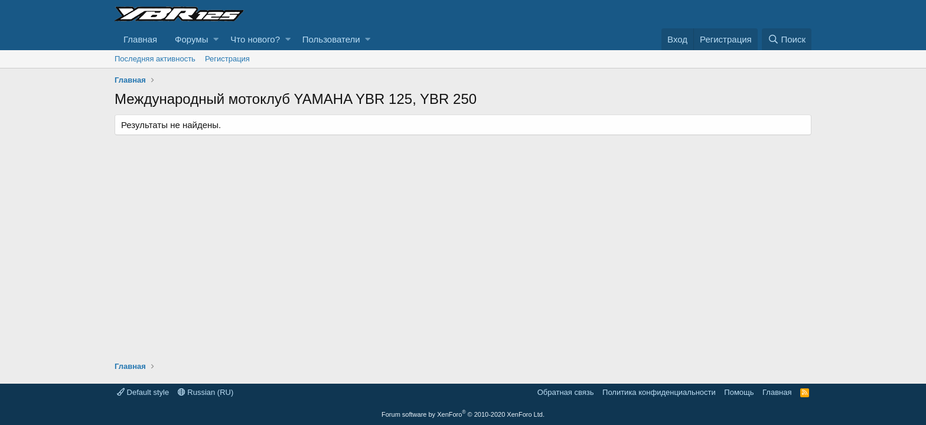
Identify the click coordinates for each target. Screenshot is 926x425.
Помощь (739, 392)
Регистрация (227, 58)
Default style (143, 392)
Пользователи (331, 39)
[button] (215, 39)
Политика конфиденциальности (659, 392)
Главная (140, 39)
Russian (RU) (206, 392)
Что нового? (255, 39)
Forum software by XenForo (463, 414)
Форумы (191, 39)
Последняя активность (155, 58)
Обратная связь (565, 392)
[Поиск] (786, 39)
